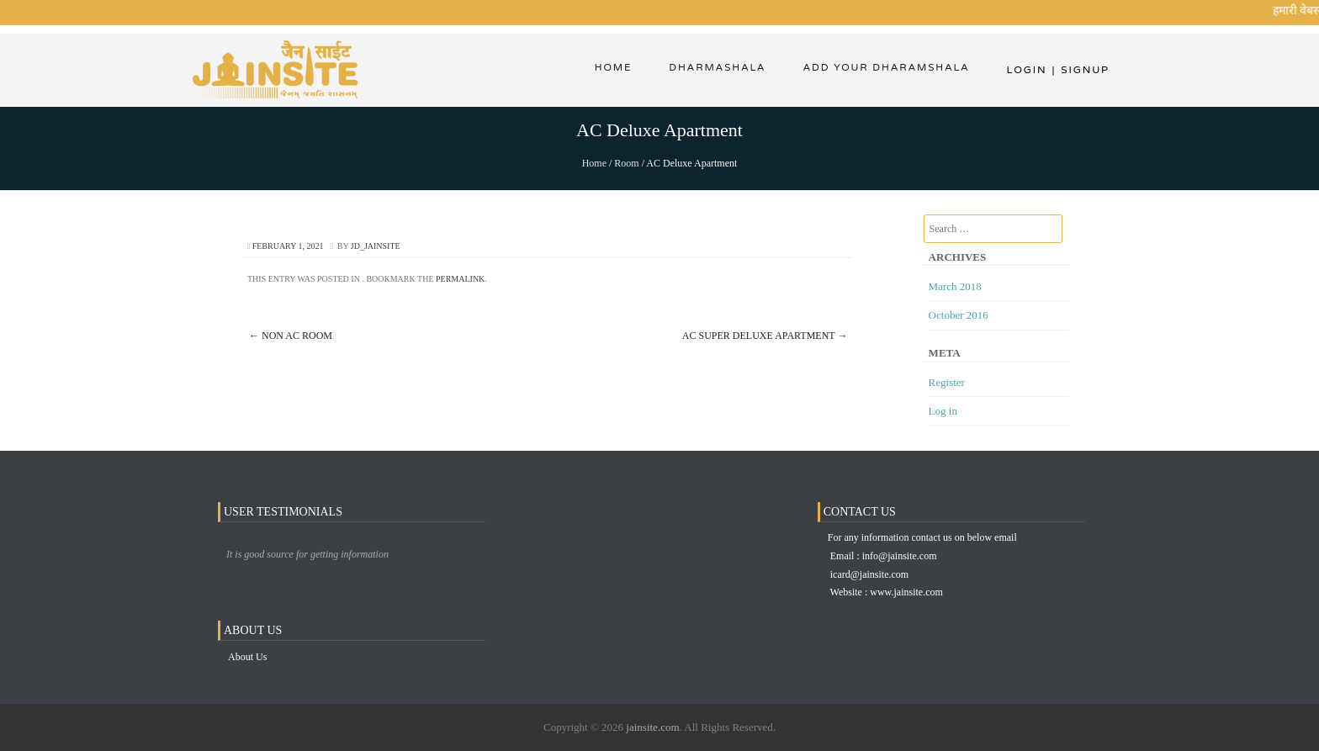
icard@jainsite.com (869, 574)
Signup (1080, 69)
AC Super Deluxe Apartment (765, 335)
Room (626, 163)
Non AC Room (290, 335)
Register (947, 382)
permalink (460, 278)
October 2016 (958, 315)
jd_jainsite (375, 246)
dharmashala (714, 70)
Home (608, 70)
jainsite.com (652, 727)
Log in (943, 411)
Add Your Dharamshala (885, 70)
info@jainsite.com (899, 556)
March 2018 (955, 286)
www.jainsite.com (906, 592)
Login (1026, 70)
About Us (247, 657)
